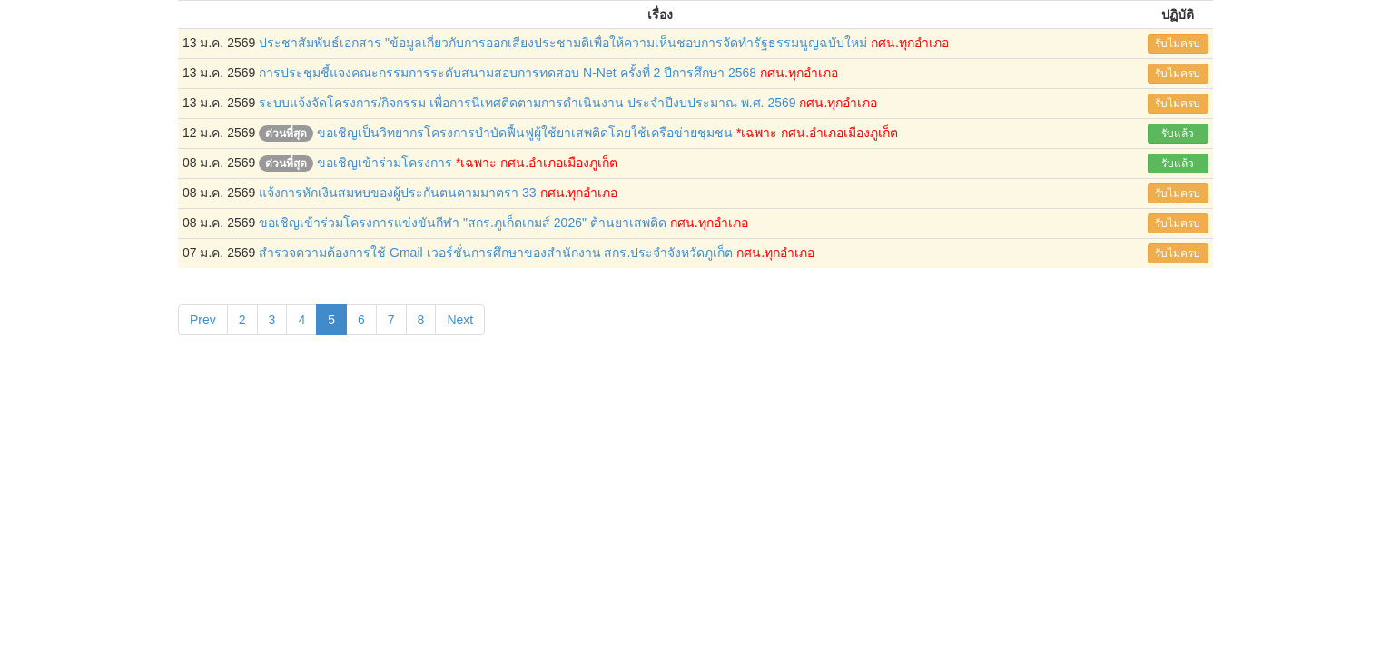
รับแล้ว (1177, 133)
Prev (203, 319)
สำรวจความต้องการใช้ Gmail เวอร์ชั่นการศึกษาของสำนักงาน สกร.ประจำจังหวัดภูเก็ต (496, 252)
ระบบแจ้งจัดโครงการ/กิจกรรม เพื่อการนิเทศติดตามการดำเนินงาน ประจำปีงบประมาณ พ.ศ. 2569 (527, 102)
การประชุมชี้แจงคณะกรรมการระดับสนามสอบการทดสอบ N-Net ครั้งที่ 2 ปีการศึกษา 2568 (507, 72)
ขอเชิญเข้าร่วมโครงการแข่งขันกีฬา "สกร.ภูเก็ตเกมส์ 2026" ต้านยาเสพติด (462, 222)
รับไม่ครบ (1177, 43)
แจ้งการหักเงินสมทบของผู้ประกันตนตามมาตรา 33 (397, 192)
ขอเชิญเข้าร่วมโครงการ (384, 162)
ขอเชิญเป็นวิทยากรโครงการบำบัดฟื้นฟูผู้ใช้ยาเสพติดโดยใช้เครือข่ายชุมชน (525, 132)
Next (460, 319)
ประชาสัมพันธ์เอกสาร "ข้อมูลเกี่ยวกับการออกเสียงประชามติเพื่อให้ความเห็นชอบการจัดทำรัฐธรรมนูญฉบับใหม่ (563, 42)
